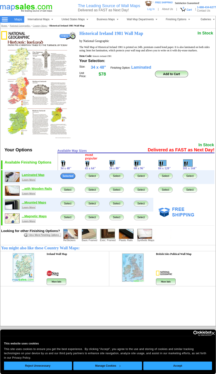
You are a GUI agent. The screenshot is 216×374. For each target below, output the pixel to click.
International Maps (40, 19)
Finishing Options (178, 19)
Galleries (208, 19)
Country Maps (40, 25)
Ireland (57, 254)
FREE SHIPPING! (164, 2)
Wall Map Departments (142, 19)
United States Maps (75, 19)
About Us (167, 9)
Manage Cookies (99, 365)
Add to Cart (171, 74)
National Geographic (20, 25)
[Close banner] (204, 333)
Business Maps (107, 19)
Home (4, 25)
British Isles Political (174, 254)
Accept (169, 365)
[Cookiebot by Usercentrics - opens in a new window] (183, 333)
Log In (150, 9)
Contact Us (203, 10)
